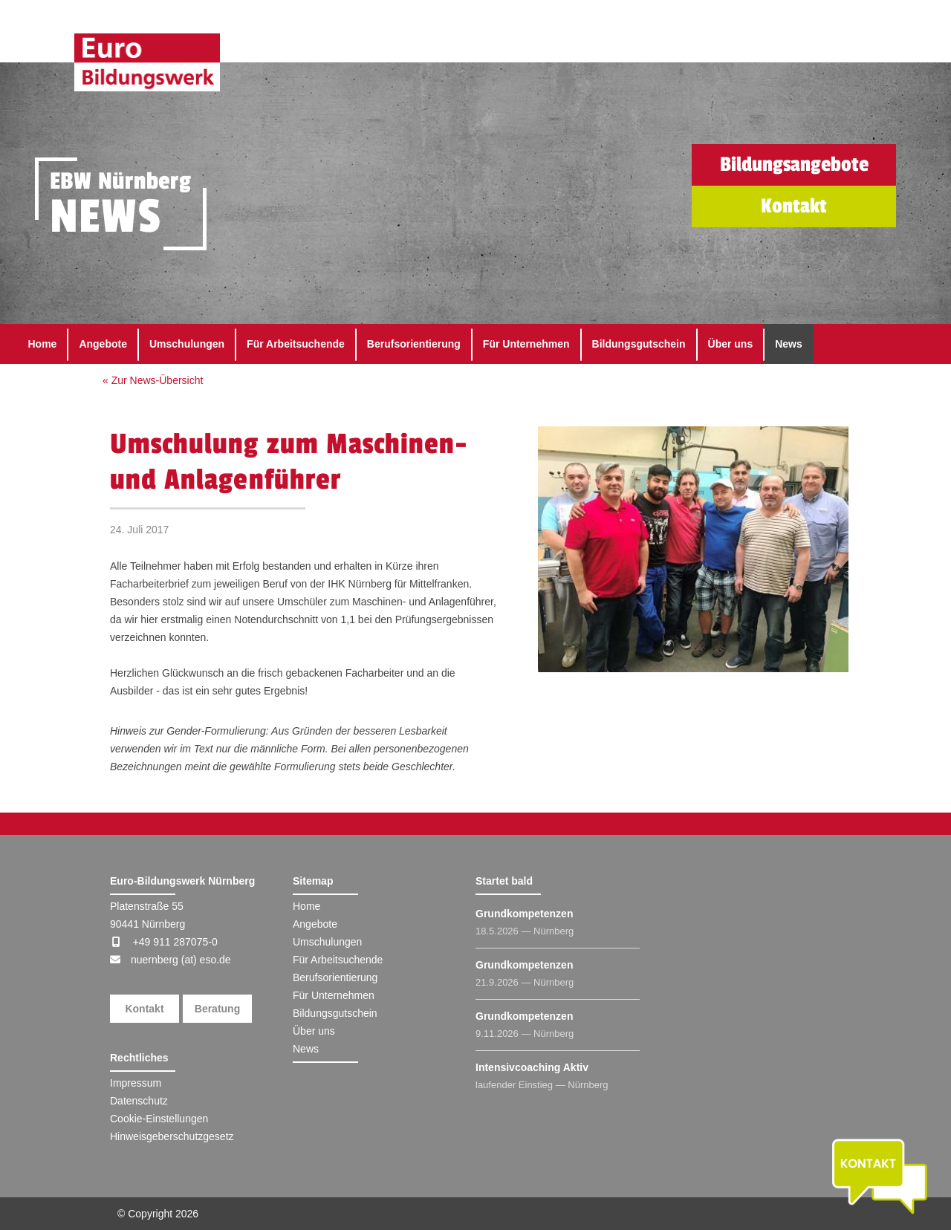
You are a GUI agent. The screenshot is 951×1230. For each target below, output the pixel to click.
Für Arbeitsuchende (296, 344)
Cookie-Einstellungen (159, 1119)
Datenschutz (139, 1101)
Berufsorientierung (414, 344)
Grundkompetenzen (524, 914)
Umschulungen (186, 344)
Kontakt (144, 1009)
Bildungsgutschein (639, 344)
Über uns (730, 344)
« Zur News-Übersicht (153, 380)
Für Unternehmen (526, 344)
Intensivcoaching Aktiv (532, 1067)
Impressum (135, 1083)
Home (42, 344)
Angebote (103, 344)
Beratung (217, 1009)
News (788, 344)
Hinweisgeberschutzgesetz (172, 1136)
